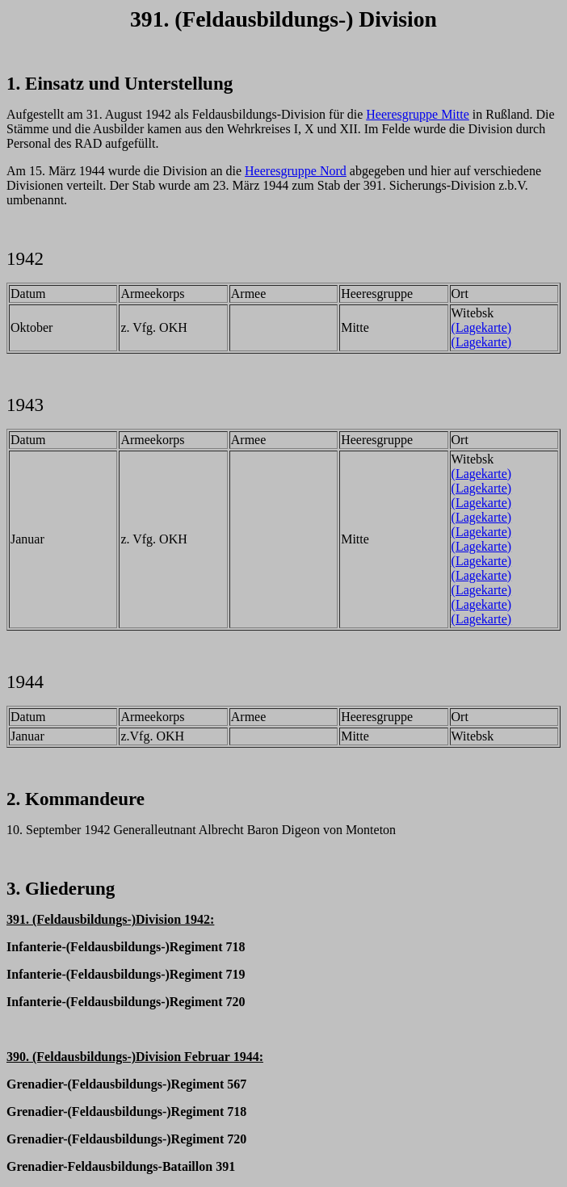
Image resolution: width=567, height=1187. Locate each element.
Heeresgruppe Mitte (417, 114)
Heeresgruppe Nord (295, 171)
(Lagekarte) (482, 327)
